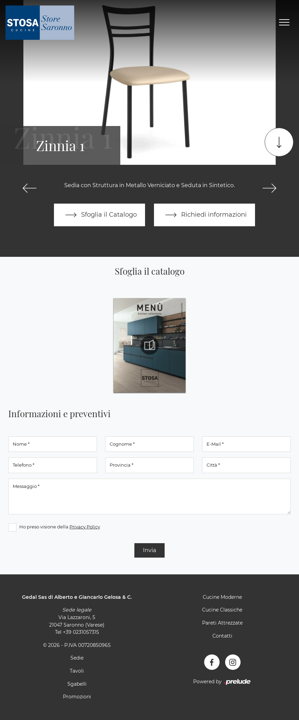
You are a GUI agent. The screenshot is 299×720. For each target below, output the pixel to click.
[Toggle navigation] (284, 22)
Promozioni (77, 697)
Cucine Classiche (222, 610)
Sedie (77, 658)
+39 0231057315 (81, 632)
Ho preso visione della (59, 526)
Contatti (222, 636)
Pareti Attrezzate (222, 623)
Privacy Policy (84, 526)
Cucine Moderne (222, 597)
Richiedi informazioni (204, 215)
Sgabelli (77, 684)
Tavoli (77, 671)
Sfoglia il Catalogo (99, 215)
